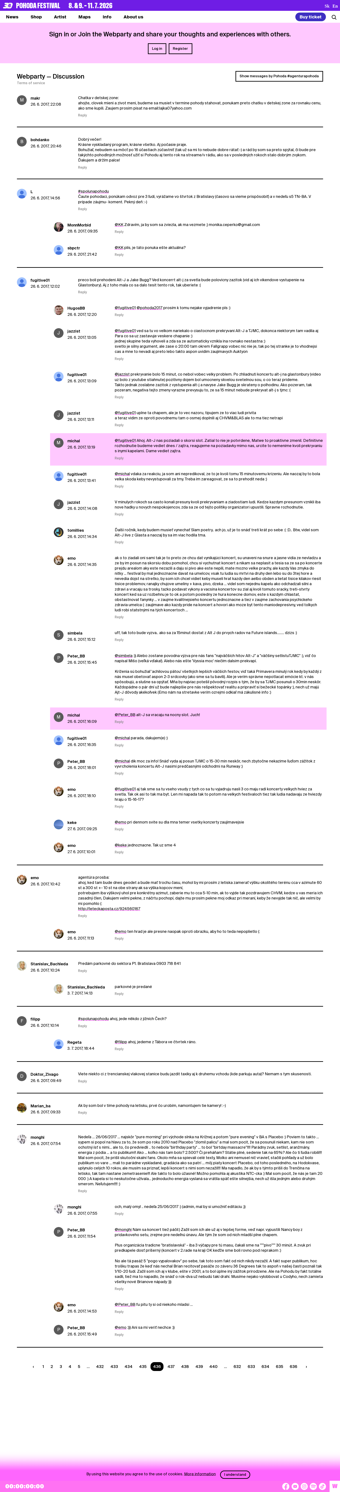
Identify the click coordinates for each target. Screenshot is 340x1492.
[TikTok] (322, 1486)
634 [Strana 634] (265, 1366)
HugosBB (76, 308)
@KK (119, 224)
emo (71, 558)
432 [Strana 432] (100, 1366)
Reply (82, 115)
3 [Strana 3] (61, 1366)
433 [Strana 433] (114, 1366)
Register (180, 49)
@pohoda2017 (149, 307)
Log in (157, 49)
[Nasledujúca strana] (305, 1366)
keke (72, 822)
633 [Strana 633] (251, 1366)
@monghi (123, 1229)
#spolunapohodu (93, 191)
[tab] (36, 16)
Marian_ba (41, 1106)
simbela (74, 633)
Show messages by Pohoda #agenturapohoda (279, 76)
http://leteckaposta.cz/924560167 (109, 908)
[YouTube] (295, 1486)
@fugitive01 (125, 307)
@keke (121, 845)
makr (35, 98)
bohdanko (40, 139)
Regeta (74, 1042)
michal (73, 441)
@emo (120, 822)
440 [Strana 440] (213, 1366)
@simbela (123, 655)
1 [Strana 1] (43, 1366)
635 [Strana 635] (279, 1366)
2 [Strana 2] (52, 1366)
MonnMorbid (79, 225)
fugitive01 (40, 280)
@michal (122, 473)
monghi (37, 1137)
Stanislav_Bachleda (49, 964)
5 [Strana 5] (79, 1366)
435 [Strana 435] (143, 1366)
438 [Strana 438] (185, 1366)
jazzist (73, 331)
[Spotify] (313, 1486)
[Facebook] (285, 1486)
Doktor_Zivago (44, 1074)
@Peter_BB (125, 714)
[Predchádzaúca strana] (34, 1366)
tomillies (75, 530)
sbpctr (73, 248)
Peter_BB (76, 656)
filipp (35, 1019)
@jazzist (122, 374)
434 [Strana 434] (128, 1366)
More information (200, 1473)
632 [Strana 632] (237, 1366)
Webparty (31, 76)
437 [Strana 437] (171, 1366)
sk (327, 6)
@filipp (121, 1042)
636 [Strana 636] (293, 1366)
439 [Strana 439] (199, 1366)
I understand (235, 1475)
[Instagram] (304, 1486)
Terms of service (31, 83)
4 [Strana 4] (70, 1366)
